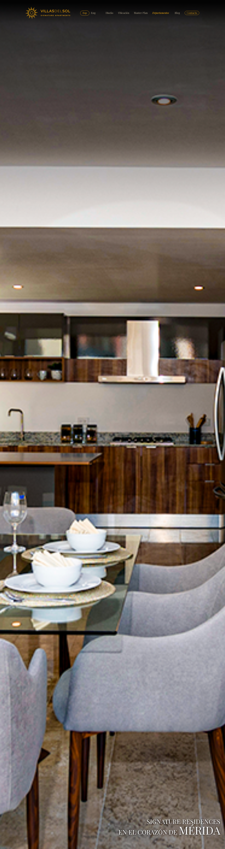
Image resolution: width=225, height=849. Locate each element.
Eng (93, 12)
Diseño (109, 12)
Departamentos (160, 12)
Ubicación (123, 12)
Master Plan (141, 12)
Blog (177, 12)
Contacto (192, 12)
